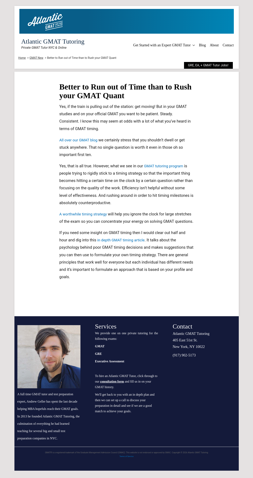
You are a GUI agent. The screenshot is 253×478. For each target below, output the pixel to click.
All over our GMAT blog (79, 140)
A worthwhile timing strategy (84, 214)
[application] (193, 45)
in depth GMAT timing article (122, 247)
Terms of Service (126, 464)
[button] (211, 65)
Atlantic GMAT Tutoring (52, 41)
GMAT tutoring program (164, 166)
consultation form (112, 388)
